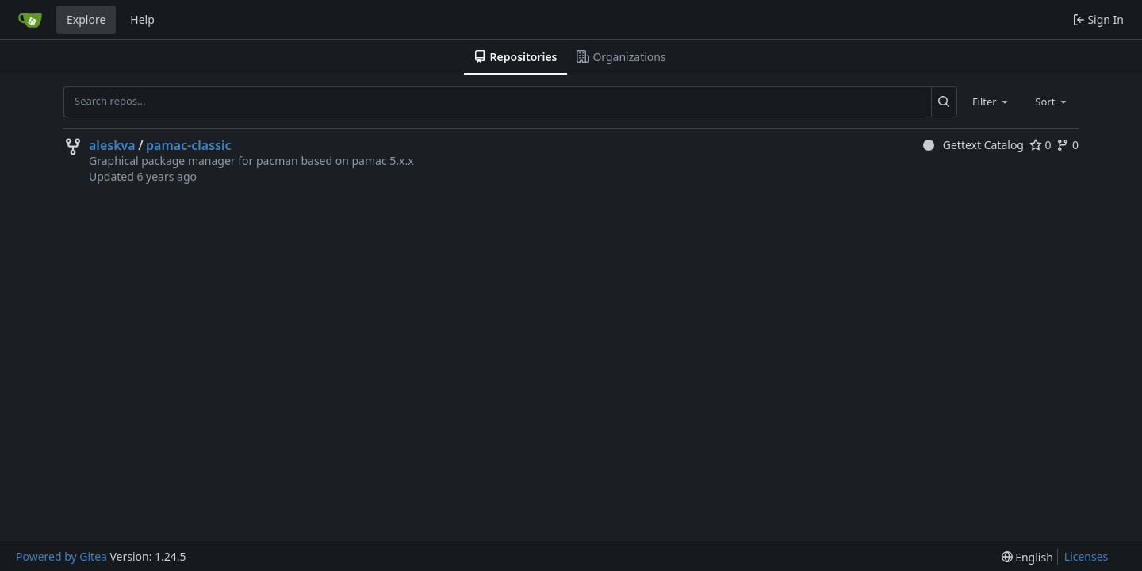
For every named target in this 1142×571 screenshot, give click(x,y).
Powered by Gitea (61, 556)
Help (142, 19)
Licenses (1086, 556)
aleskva (112, 145)
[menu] (1027, 557)
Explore (86, 19)
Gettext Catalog (973, 144)
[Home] (30, 20)
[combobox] (991, 101)
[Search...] (944, 101)
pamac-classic (189, 145)
